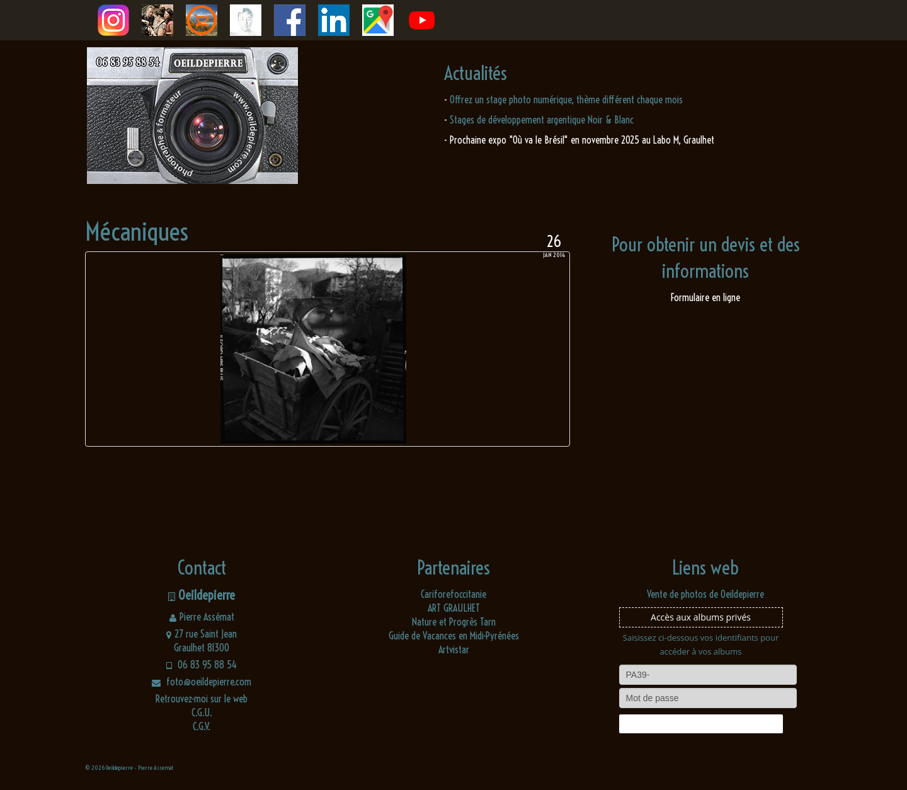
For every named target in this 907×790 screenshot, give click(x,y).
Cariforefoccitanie (453, 594)
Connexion (700, 724)
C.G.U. (201, 712)
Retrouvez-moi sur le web (202, 698)
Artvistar (453, 649)
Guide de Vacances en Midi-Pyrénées (454, 635)
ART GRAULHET (454, 608)
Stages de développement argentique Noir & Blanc (542, 119)
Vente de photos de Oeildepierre (705, 594)
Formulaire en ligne (705, 297)
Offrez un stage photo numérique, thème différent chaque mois (566, 99)
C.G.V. (201, 726)
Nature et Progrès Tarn (454, 621)
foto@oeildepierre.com (201, 681)
